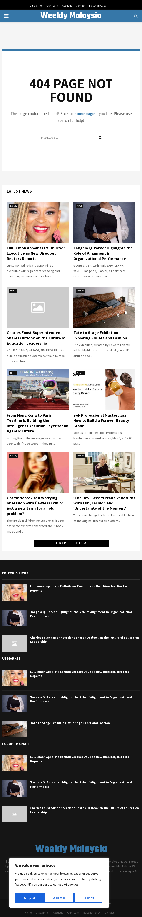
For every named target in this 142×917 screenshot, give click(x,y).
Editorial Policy (97, 5)
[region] (59, 884)
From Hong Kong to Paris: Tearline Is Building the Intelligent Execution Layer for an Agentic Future (37, 423)
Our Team (52, 5)
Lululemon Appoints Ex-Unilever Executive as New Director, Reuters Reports (36, 253)
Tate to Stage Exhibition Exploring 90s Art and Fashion (100, 335)
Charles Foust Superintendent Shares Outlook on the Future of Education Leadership (36, 338)
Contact (80, 5)
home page (84, 113)
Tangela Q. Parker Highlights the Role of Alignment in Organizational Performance (103, 253)
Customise (29, 898)
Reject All (59, 898)
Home (28, 912)
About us (67, 5)
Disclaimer (36, 5)
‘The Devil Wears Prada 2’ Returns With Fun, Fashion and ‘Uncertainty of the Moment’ (104, 503)
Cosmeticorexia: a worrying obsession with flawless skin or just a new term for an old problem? (35, 505)
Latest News (19, 191)
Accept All (89, 898)
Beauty (13, 205)
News (79, 205)
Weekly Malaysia (71, 16)
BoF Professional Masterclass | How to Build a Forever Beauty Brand (101, 420)
